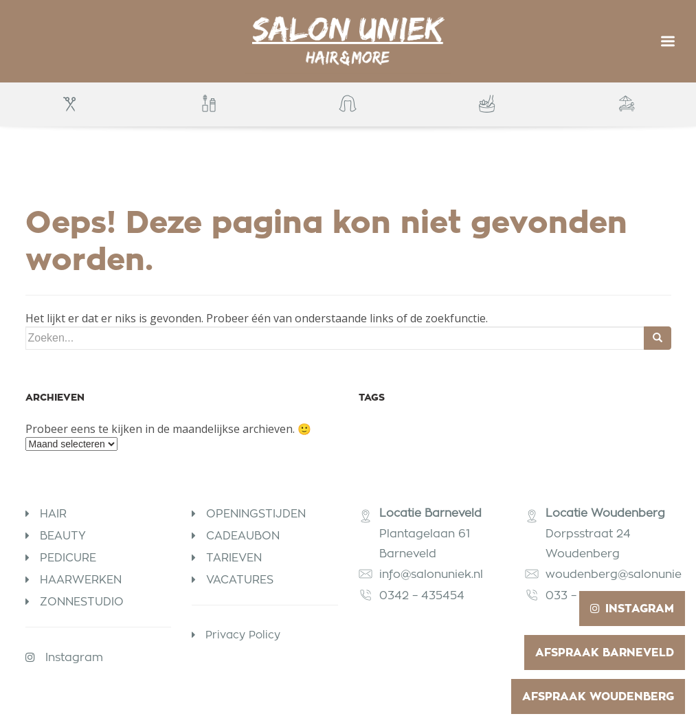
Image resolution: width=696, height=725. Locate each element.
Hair (53, 514)
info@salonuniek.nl (431, 574)
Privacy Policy (242, 634)
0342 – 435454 (423, 595)
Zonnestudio (82, 601)
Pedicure (68, 558)
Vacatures (239, 579)
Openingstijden (256, 514)
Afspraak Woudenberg (598, 696)
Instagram (74, 657)
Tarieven (234, 558)
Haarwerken (81, 579)
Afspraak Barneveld (604, 652)
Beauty (63, 536)
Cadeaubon (243, 536)
